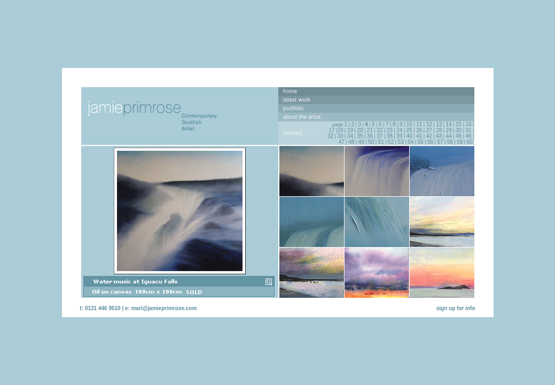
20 (360, 130)
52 (391, 142)
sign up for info (455, 308)
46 (469, 136)
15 (459, 124)
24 (399, 130)
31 (469, 130)
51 (381, 142)
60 (470, 142)
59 (460, 142)
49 (361, 142)
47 (342, 142)
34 (350, 136)
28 (439, 130)
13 (439, 124)
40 (409, 136)
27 (429, 130)
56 (430, 142)
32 (330, 136)
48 (351, 142)
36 (370, 136)
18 (340, 130)
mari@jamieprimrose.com (164, 308)
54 (410, 142)
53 (401, 142)
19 (350, 130)
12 (429, 124)
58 (450, 142)
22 (379, 130)
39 (399, 136)
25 (409, 130)
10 (409, 124)
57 (440, 142)
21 (370, 130)
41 (419, 136)
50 (371, 142)
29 (449, 130)
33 (340, 136)
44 (449, 136)
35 (360, 136)
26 (419, 130)
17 (331, 130)
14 (449, 124)
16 (469, 124)
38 (390, 136)
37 (379, 136)
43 (439, 136)
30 (459, 130)
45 (459, 136)
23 (390, 130)
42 (429, 136)
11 (419, 124)
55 (421, 142)
